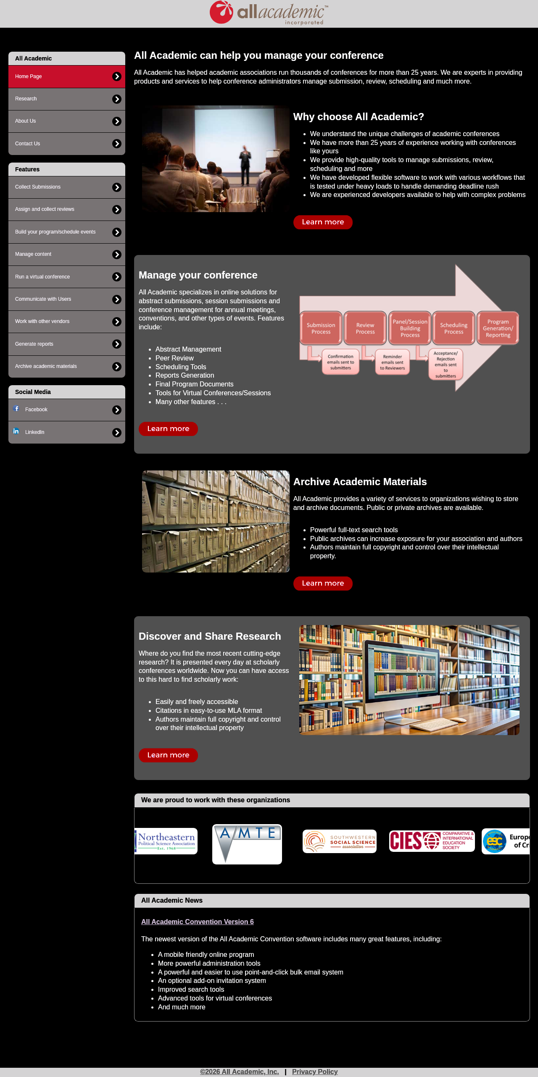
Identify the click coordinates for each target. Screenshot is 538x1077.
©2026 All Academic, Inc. (239, 1071)
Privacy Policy (315, 1071)
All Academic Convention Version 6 (197, 921)
